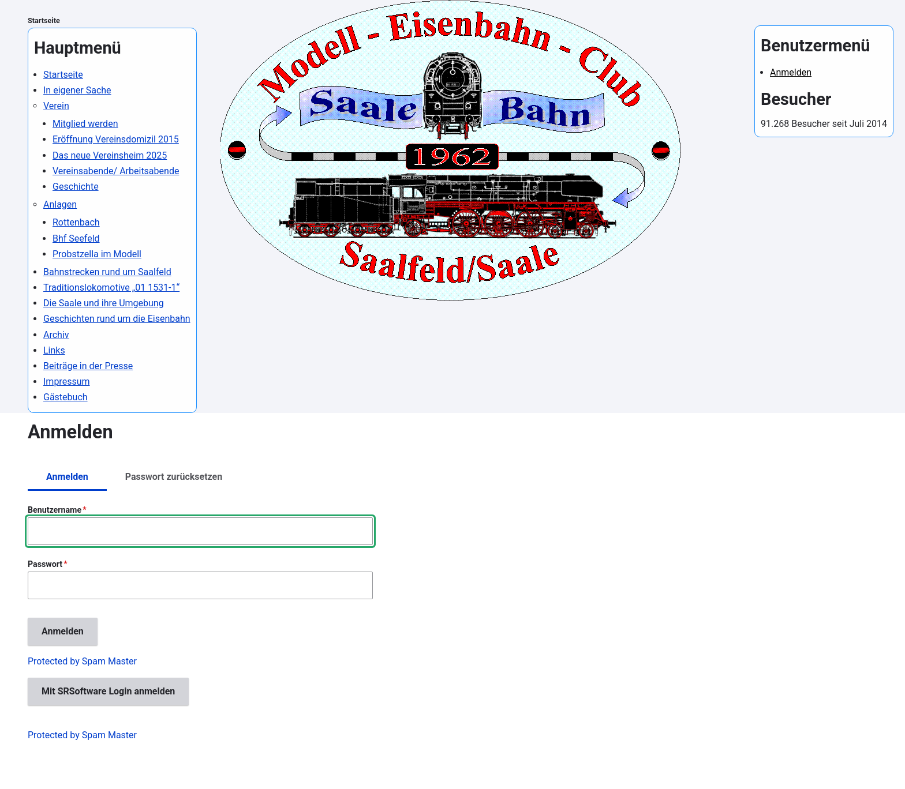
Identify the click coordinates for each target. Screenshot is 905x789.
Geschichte (76, 186)
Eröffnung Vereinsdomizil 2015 (116, 139)
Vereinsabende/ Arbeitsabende (116, 171)
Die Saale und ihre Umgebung (103, 303)
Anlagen (60, 204)
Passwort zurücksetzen (173, 476)
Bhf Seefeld (76, 238)
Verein (56, 105)
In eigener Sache (77, 90)
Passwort (45, 564)
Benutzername (54, 509)
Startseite (44, 20)
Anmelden (790, 72)
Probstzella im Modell (97, 254)
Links (54, 350)
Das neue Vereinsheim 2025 (110, 155)
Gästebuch (65, 397)
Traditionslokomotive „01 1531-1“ (111, 287)
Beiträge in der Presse (88, 365)
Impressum (66, 381)
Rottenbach (76, 222)
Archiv (56, 334)
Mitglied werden (85, 123)
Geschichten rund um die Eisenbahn (116, 318)
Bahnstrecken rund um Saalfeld (107, 271)
